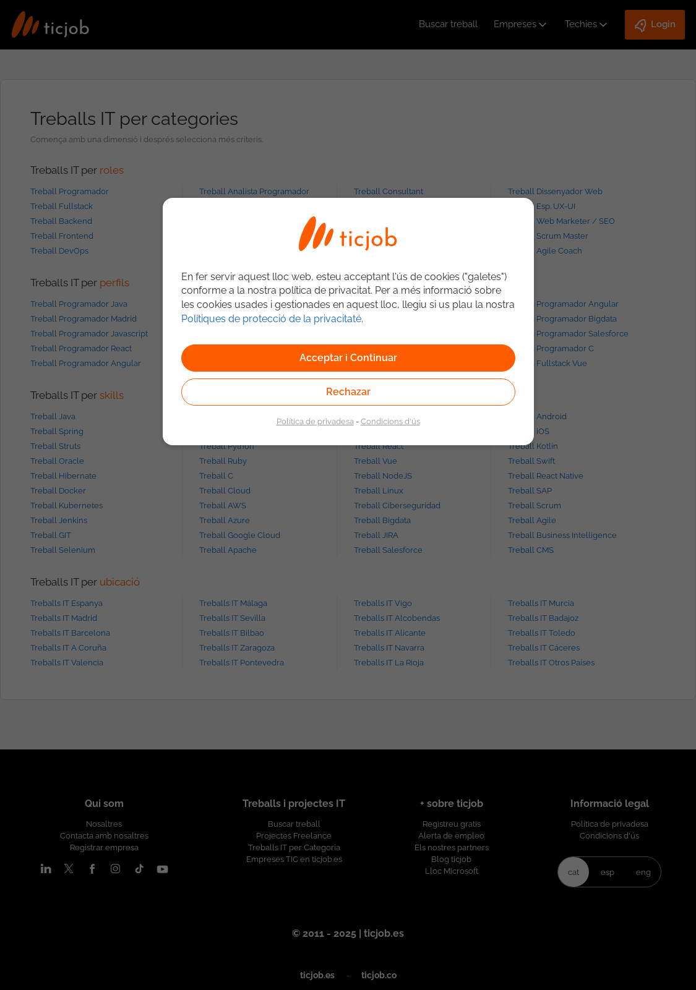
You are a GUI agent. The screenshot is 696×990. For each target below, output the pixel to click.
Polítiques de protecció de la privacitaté (271, 319)
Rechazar (348, 392)
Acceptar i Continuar (348, 358)
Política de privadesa (315, 421)
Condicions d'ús (390, 421)
